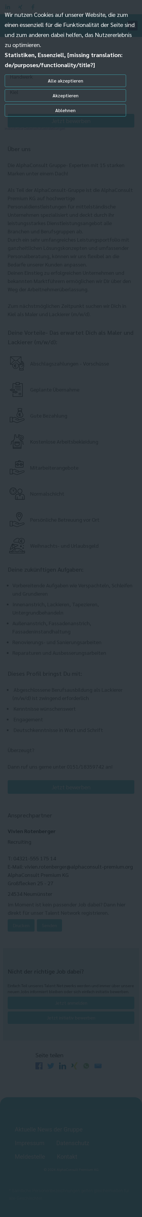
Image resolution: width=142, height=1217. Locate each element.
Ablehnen (65, 110)
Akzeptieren (66, 95)
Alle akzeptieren (65, 80)
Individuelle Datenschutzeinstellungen (35, 128)
